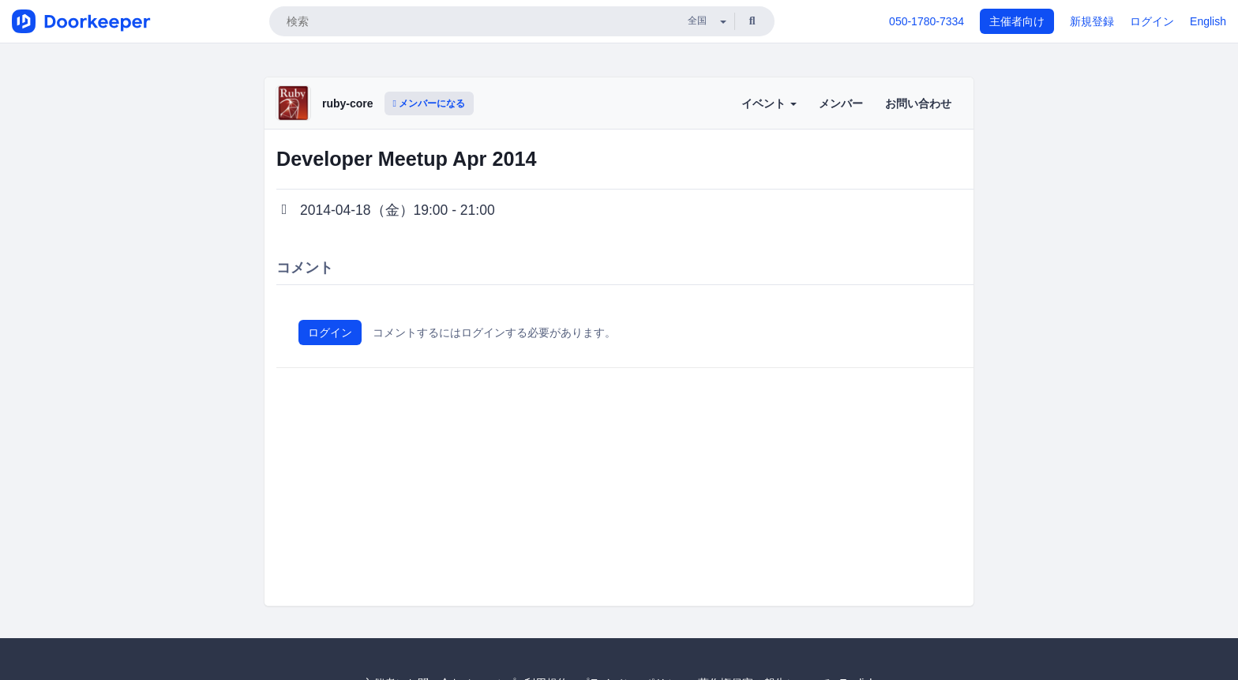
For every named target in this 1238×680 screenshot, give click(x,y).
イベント (769, 103)
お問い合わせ (918, 103)
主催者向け (1017, 21)
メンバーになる (429, 103)
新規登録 (1092, 21)
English (1208, 21)
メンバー (841, 103)
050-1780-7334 (926, 21)
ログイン (1152, 21)
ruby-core (347, 103)
